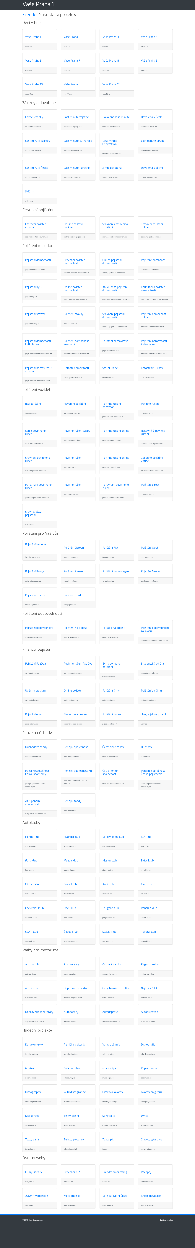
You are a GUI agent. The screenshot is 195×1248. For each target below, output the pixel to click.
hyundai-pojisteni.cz (32, 557)
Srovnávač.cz (34, 1220)
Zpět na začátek (166, 1220)
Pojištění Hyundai (35, 544)
